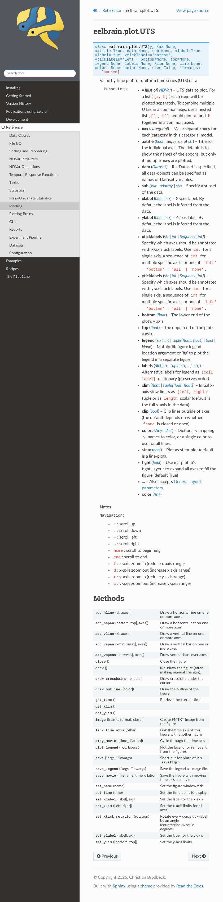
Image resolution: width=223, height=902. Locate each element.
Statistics (16, 190)
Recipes (12, 269)
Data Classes (19, 136)
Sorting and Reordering (28, 151)
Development (17, 119)
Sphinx (119, 892)
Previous (107, 862)
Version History (18, 104)
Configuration (20, 253)
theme (146, 892)
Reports (15, 229)
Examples (13, 261)
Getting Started (18, 96)
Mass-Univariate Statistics (30, 198)
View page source (192, 10)
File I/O (15, 143)
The (18, 277)
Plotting (15, 206)
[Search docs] (39, 73)
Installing (13, 88)
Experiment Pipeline (25, 237)
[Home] (95, 10)
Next (199, 862)
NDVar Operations (24, 167)
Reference (12, 127)
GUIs (13, 222)
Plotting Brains (21, 214)
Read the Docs (189, 892)
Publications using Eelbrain (28, 111)
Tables (14, 183)
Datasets (16, 245)
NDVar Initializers (23, 159)
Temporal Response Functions (33, 175)
